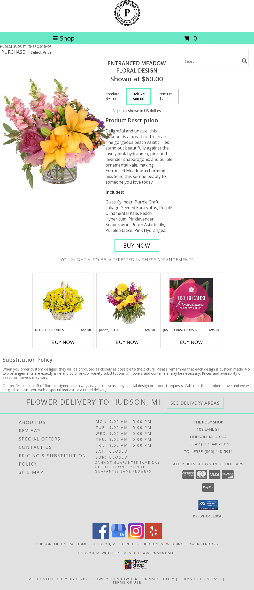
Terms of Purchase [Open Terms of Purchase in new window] (200, 578)
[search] (244, 61)
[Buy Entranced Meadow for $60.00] (136, 245)
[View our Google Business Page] (118, 537)
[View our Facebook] (101, 537)
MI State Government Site (150, 552)
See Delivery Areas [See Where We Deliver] (195, 403)
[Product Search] (212, 61)
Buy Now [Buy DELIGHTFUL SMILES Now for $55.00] (63, 342)
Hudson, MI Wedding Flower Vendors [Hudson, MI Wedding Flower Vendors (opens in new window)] (180, 543)
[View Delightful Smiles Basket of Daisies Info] (62, 300)
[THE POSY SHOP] (127, 24)
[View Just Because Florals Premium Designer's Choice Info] (191, 300)
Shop (63, 38)
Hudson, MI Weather (98, 552)
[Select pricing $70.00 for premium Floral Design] (165, 96)
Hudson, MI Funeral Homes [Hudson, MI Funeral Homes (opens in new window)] (63, 543)
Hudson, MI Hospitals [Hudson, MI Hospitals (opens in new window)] (116, 543)
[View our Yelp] (153, 537)
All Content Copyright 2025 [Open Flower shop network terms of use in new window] (59, 578)
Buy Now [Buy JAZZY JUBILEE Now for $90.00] (127, 342)
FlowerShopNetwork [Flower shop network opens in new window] (114, 578)
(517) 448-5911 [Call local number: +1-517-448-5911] (215, 443)
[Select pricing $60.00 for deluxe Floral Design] (138, 96)
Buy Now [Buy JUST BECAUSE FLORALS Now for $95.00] (191, 342)
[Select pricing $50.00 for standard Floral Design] (112, 96)
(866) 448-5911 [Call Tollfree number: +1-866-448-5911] (219, 451)
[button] (208, 505)
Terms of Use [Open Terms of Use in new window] (127, 582)
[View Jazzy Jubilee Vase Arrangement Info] (127, 300)
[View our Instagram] (136, 537)
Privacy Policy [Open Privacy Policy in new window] (158, 578)
